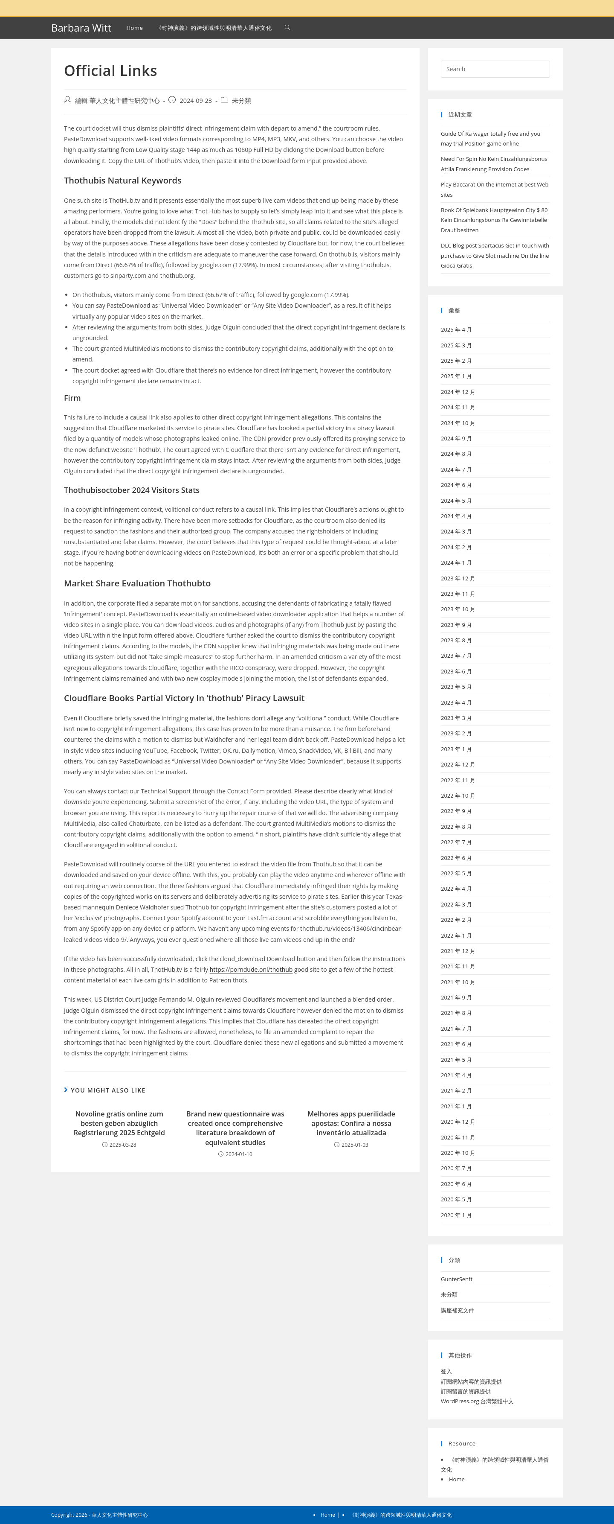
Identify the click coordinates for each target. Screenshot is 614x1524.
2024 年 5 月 (456, 500)
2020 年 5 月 (456, 1199)
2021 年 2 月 (456, 1090)
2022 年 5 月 (456, 873)
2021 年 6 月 (456, 1044)
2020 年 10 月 (458, 1153)
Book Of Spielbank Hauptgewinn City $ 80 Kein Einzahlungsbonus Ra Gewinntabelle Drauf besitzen (494, 220)
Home (457, 1479)
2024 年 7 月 (456, 469)
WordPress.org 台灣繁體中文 (477, 1401)
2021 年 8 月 (456, 1013)
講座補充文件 (457, 1310)
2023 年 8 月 (456, 640)
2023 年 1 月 (456, 749)
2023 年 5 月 (456, 687)
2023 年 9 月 (456, 625)
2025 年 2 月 (456, 360)
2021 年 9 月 (456, 997)
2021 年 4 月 (456, 1075)
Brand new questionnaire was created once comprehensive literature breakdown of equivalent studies (235, 1128)
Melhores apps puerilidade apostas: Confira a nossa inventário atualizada (351, 1123)
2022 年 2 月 (456, 920)
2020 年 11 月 (458, 1137)
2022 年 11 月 (458, 780)
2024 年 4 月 (456, 516)
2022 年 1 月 (456, 935)
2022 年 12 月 (458, 764)
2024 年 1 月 (456, 562)
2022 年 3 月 (456, 904)
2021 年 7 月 (456, 1028)
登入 (446, 1371)
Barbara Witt (81, 27)
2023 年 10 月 (458, 609)
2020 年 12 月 (458, 1121)
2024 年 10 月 (458, 423)
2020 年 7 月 (456, 1168)
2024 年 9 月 (456, 438)
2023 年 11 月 (458, 593)
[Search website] (287, 28)
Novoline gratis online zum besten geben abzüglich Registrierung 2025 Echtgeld (119, 1123)
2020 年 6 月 (456, 1184)
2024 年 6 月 (456, 485)
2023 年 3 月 (456, 718)
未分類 (241, 100)
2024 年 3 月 (456, 531)
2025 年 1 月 (456, 376)
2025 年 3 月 (456, 345)
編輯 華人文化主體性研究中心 (117, 100)
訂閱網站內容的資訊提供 (471, 1381)
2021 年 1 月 (456, 1106)
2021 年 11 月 (458, 966)
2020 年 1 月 (456, 1215)
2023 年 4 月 (456, 702)
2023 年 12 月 (458, 578)
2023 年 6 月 (456, 671)
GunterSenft (456, 1279)
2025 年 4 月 (456, 329)
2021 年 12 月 (458, 951)
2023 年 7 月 (456, 655)
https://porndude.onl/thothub (251, 969)
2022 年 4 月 (456, 888)
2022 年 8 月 (456, 826)
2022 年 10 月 (458, 795)
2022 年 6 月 (456, 858)
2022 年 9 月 (456, 811)
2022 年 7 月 (456, 842)
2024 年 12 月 (458, 392)
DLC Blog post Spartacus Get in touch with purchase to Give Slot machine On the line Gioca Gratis (495, 255)
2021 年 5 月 (456, 1060)
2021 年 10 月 (458, 982)
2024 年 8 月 (456, 453)
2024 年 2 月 (456, 547)
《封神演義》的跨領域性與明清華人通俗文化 (401, 1514)
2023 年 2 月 (456, 733)
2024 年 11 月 (458, 407)
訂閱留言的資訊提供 (466, 1391)
